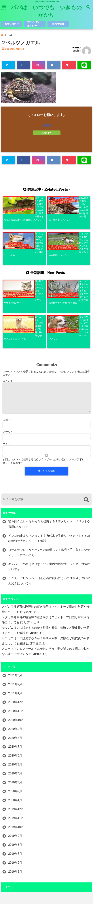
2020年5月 (15, 691)
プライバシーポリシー (34, 24)
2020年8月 (15, 665)
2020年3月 (15, 709)
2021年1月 (15, 620)
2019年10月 (16, 754)
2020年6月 (15, 683)
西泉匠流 (35, 571)
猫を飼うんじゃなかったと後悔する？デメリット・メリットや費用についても (49, 451)
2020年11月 (16, 638)
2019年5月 (15, 798)
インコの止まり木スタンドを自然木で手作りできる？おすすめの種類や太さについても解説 (49, 466)
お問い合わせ (12, 24)
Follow (46, 125)
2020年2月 (15, 718)
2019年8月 (15, 772)
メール (7, 359)
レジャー (14, 831)
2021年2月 (15, 611)
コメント (8, 308)
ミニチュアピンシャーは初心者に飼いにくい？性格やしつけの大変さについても (49, 508)
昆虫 (11, 849)
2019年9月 (15, 763)
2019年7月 (15, 781)
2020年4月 (15, 700)
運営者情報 (58, 24)
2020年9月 (15, 656)
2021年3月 (15, 602)
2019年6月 (15, 790)
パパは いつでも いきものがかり (46, 11)
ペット (12, 823)
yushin (77, 51)
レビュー (14, 840)
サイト (6, 371)
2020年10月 (16, 647)
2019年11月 (16, 745)
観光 (11, 867)
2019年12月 (16, 736)
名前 (6, 347)
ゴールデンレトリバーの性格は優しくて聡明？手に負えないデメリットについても (49, 480)
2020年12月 (16, 629)
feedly (46, 133)
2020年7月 (15, 674)
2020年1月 (15, 727)
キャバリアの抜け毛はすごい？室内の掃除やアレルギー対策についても (49, 494)
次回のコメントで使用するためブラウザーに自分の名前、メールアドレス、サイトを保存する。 (46, 388)
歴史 (11, 858)
